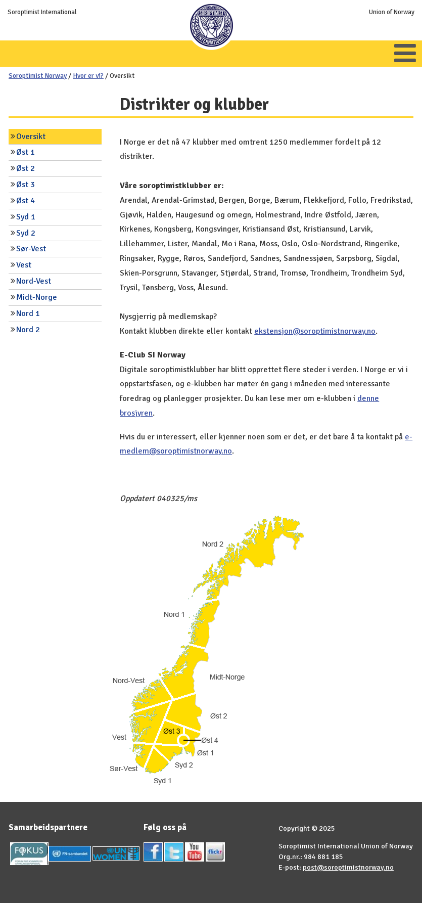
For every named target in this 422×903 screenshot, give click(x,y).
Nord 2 (28, 330)
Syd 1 (25, 217)
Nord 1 (28, 313)
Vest (23, 265)
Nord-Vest (33, 281)
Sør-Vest (31, 249)
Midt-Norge (36, 297)
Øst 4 (25, 201)
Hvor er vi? (88, 75)
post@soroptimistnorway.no (348, 867)
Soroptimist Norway (38, 75)
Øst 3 (25, 184)
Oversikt (30, 136)
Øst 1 (25, 152)
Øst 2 (25, 168)
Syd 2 (25, 233)
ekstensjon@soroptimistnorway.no (315, 331)
